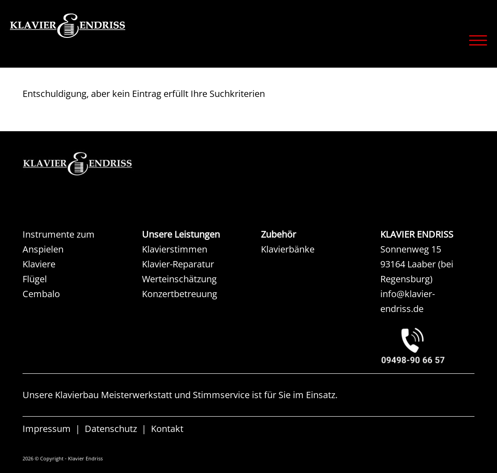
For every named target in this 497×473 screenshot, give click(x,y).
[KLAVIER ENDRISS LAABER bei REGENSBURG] (427, 345)
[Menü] (475, 40)
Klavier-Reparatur (178, 264)
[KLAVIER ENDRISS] (100, 38)
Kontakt (167, 429)
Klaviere (39, 264)
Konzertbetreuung (179, 294)
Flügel (35, 279)
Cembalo (41, 294)
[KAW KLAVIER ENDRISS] (90, 164)
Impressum (47, 429)
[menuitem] (475, 40)
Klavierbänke (288, 249)
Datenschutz (111, 429)
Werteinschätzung (179, 279)
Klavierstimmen (174, 249)
